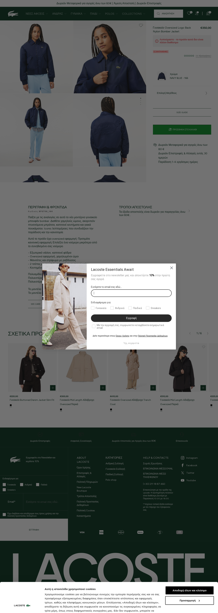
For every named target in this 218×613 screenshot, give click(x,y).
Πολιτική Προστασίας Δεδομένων (153, 336)
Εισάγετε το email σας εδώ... (106, 287)
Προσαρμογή (190, 574)
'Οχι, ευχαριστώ (131, 343)
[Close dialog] (172, 268)
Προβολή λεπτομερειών (59, 606)
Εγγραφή (131, 318)
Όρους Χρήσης (122, 336)
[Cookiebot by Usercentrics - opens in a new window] (22, 606)
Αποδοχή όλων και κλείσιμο (189, 564)
